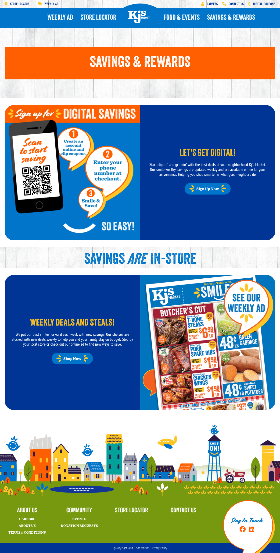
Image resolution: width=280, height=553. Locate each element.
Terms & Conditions (27, 532)
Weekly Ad (48, 4)
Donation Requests (79, 526)
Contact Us (233, 4)
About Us (27, 526)
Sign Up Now (207, 189)
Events (79, 519)
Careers (209, 4)
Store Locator (17, 4)
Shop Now (72, 359)
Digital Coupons (261, 4)
